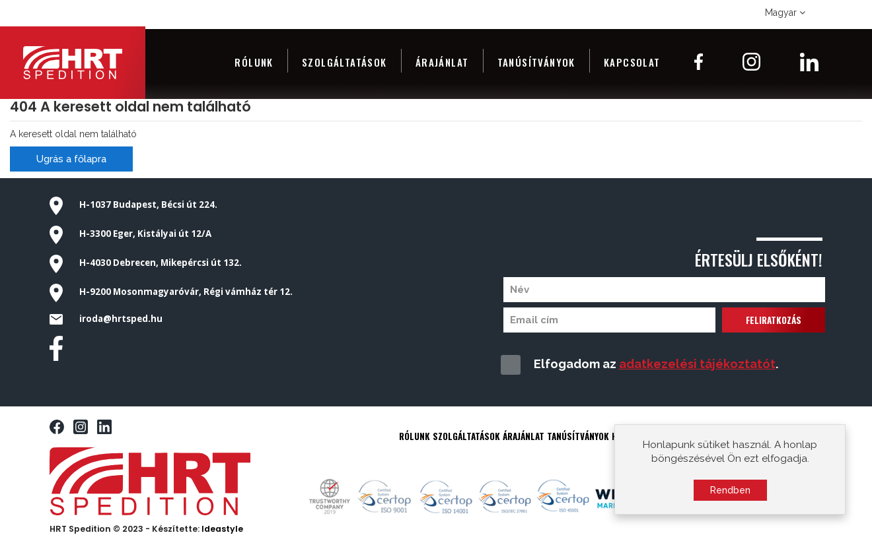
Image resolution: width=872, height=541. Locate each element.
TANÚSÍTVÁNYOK (578, 436)
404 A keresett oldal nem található (130, 106)
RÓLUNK (414, 436)
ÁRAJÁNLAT (523, 436)
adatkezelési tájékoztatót (697, 364)
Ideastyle (222, 528)
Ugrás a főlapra (71, 159)
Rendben (730, 494)
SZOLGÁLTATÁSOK (466, 436)
